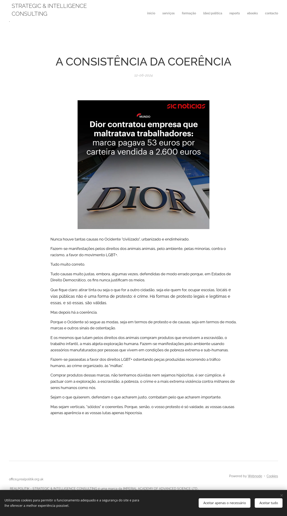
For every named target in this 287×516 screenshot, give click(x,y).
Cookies (272, 476)
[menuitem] (236, 13)
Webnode (255, 476)
